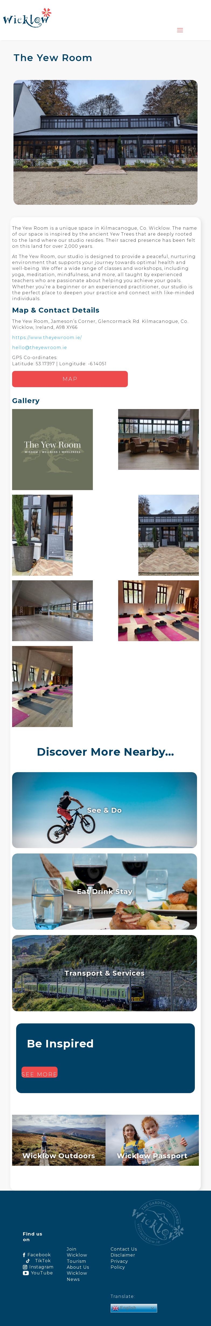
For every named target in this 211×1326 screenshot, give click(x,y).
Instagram (37, 1267)
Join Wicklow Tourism (77, 1255)
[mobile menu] (180, 30)
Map (70, 379)
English (124, 1308)
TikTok (37, 1260)
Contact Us (124, 1249)
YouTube (37, 1272)
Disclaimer (123, 1255)
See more (40, 1074)
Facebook (37, 1254)
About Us (78, 1267)
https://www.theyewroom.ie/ (47, 337)
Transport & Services (104, 973)
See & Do (104, 810)
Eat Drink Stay (104, 891)
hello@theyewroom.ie (39, 347)
